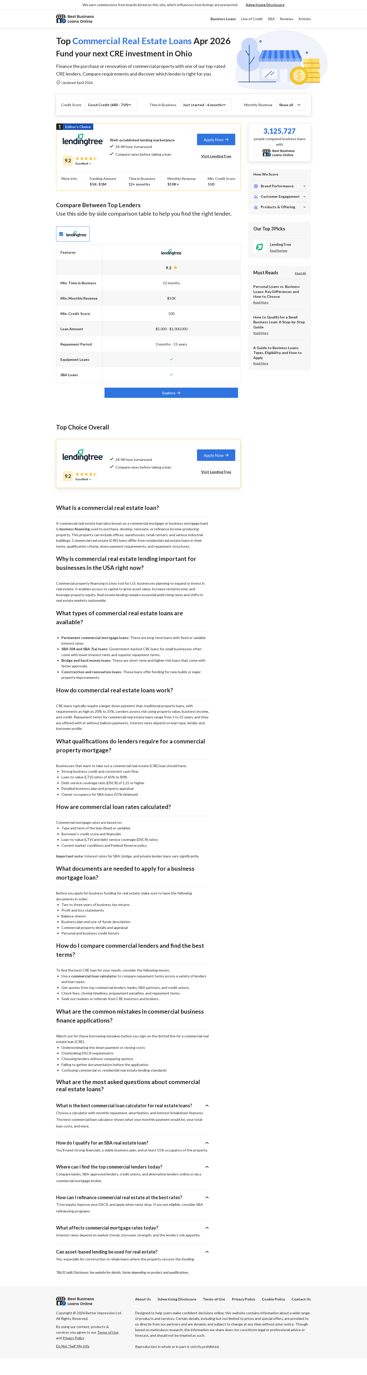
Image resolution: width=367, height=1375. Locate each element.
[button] (265, 5)
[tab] (216, 139)
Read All (300, 273)
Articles (304, 19)
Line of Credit (252, 19)
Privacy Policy (243, 1316)
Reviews (286, 19)
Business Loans (223, 19)
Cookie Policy (273, 1316)
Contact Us (301, 1316)
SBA (271, 19)
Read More (260, 302)
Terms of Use (214, 1316)
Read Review (278, 250)
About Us (143, 1316)
